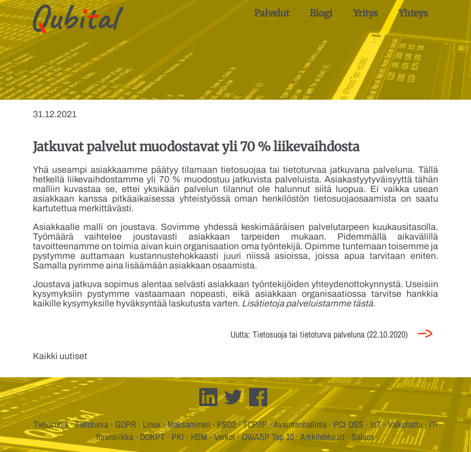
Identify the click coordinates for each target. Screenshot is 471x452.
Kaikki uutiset (60, 356)
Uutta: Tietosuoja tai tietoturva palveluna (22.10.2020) (319, 334)
